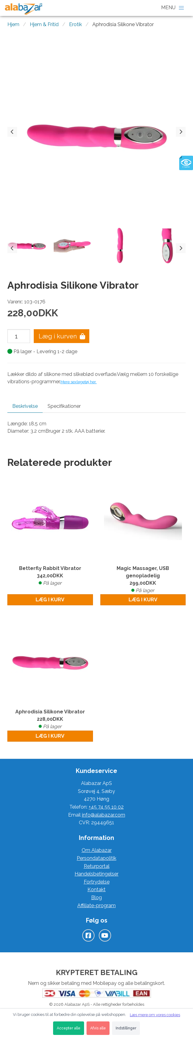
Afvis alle (98, 1028)
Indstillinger (126, 1028)
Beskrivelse (25, 406)
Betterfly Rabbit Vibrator (50, 576)
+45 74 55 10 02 (106, 807)
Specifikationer (64, 406)
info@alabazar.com (103, 815)
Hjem (13, 24)
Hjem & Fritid (44, 24)
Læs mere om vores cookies (155, 1015)
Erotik (75, 24)
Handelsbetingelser (96, 874)
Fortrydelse (97, 882)
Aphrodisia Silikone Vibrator (50, 719)
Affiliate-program (96, 905)
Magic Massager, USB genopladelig (143, 579)
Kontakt (96, 889)
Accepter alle (68, 1028)
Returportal (97, 866)
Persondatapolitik (96, 858)
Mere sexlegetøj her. (78, 381)
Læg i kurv (50, 600)
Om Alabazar (97, 850)
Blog (96, 897)
